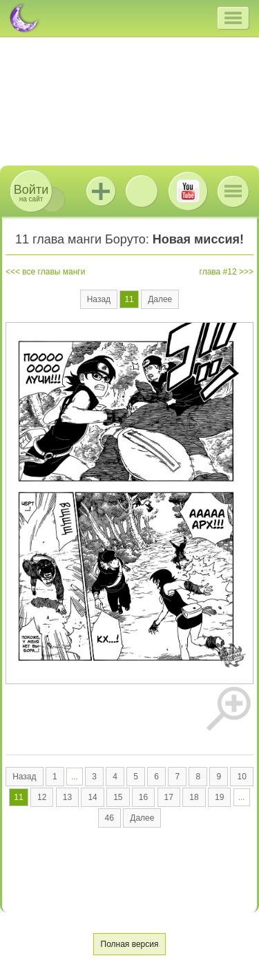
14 (92, 797)
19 (219, 797)
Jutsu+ (100, 191)
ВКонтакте (141, 191)
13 (67, 797)
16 (143, 797)
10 (241, 776)
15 (117, 797)
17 (168, 797)
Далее (160, 299)
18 (193, 797)
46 (109, 818)
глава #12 (218, 272)
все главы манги (53, 272)
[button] (233, 18)
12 (41, 797)
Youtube (188, 191)
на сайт (31, 193)
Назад (99, 299)
